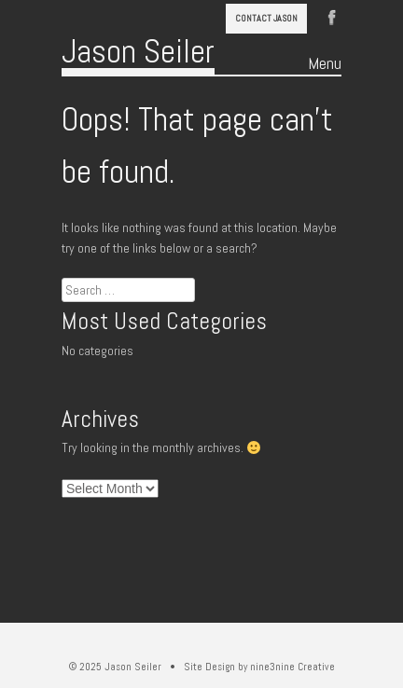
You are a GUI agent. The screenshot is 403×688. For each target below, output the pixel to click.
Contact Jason (266, 18)
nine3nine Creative (292, 666)
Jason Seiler (138, 51)
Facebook (332, 16)
